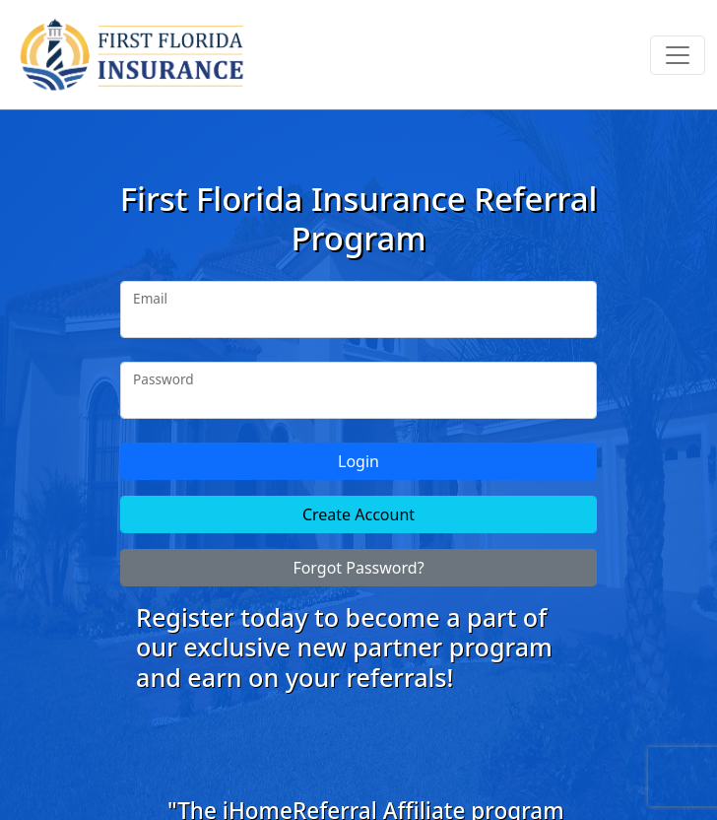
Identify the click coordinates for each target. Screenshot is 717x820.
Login (358, 461)
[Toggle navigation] (677, 55)
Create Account (358, 514)
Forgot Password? (358, 568)
